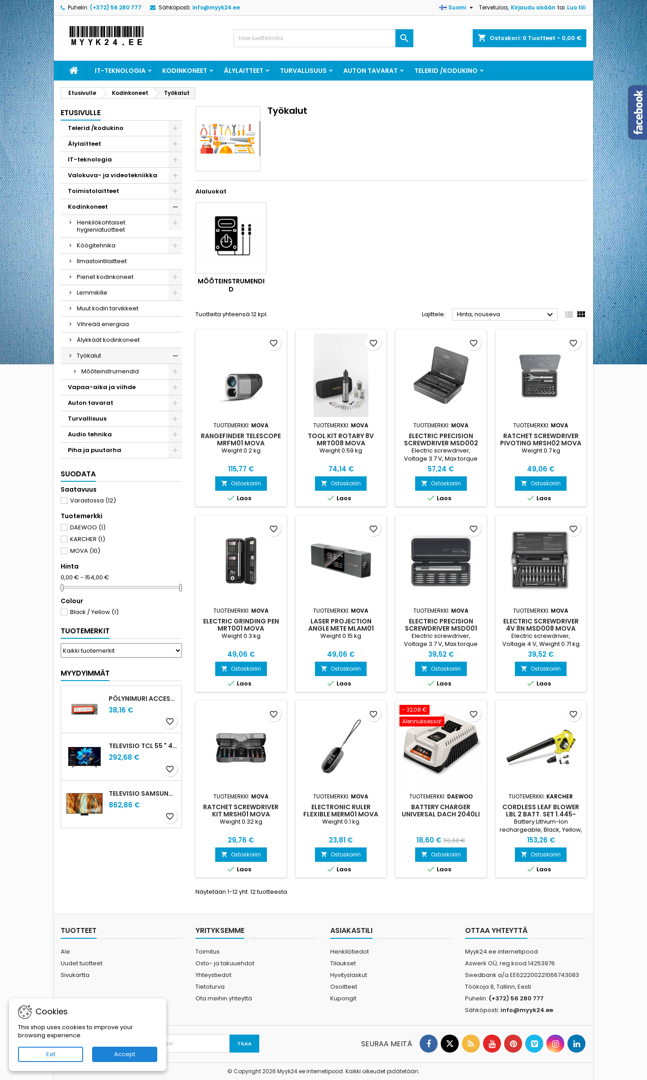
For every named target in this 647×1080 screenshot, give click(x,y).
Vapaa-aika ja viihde (102, 387)
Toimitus (207, 951)
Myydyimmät (85, 673)
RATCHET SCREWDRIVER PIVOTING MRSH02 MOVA (540, 439)
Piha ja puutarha (94, 450)
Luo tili (576, 7)
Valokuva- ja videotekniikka (112, 175)
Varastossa (93, 500)
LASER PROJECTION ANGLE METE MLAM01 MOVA (341, 628)
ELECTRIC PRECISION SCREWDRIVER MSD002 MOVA (441, 443)
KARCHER (87, 539)
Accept (124, 1054)
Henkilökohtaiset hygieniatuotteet (101, 226)
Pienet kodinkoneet (105, 277)
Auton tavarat (370, 70)
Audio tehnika (90, 434)
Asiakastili (351, 930)
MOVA (85, 551)
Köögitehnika (96, 245)
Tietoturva (210, 986)
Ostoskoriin (241, 483)
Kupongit (343, 998)
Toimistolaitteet (93, 191)
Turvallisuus (303, 70)
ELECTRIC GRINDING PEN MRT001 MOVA (241, 625)
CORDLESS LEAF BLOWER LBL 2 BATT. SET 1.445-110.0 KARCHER (540, 814)
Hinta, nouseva (506, 314)
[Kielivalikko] (457, 7)
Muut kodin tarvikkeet (107, 308)
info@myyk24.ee (216, 7)
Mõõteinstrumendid (110, 371)
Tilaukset (343, 963)
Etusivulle (81, 113)
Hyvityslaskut (348, 975)
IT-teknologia (120, 70)
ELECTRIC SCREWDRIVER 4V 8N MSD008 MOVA (541, 625)
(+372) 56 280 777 (116, 7)
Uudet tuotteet (81, 963)
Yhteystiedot (213, 975)
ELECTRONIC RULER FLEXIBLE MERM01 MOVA (340, 810)
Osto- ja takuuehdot (224, 963)
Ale (65, 951)
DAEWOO (88, 527)
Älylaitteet (243, 70)
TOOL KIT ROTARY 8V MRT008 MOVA (341, 439)
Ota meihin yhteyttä (223, 998)
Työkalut (89, 355)
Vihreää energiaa (103, 324)
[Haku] (323, 38)
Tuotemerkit (85, 631)
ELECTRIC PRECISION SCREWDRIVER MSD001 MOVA (441, 628)
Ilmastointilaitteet (102, 261)
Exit (50, 1054)
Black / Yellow (94, 612)
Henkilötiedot (349, 951)
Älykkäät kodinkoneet (108, 340)
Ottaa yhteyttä (496, 930)
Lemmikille (92, 292)
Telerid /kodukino (446, 70)
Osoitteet (343, 986)
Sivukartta (75, 975)
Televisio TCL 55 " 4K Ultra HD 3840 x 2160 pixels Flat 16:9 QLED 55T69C (143, 745)
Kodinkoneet (184, 70)
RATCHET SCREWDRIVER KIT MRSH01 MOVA (241, 810)
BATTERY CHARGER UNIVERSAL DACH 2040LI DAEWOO (441, 814)
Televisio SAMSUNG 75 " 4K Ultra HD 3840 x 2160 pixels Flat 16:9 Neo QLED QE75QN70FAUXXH (143, 793)
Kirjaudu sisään (533, 7)
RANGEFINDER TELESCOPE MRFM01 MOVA (241, 439)
